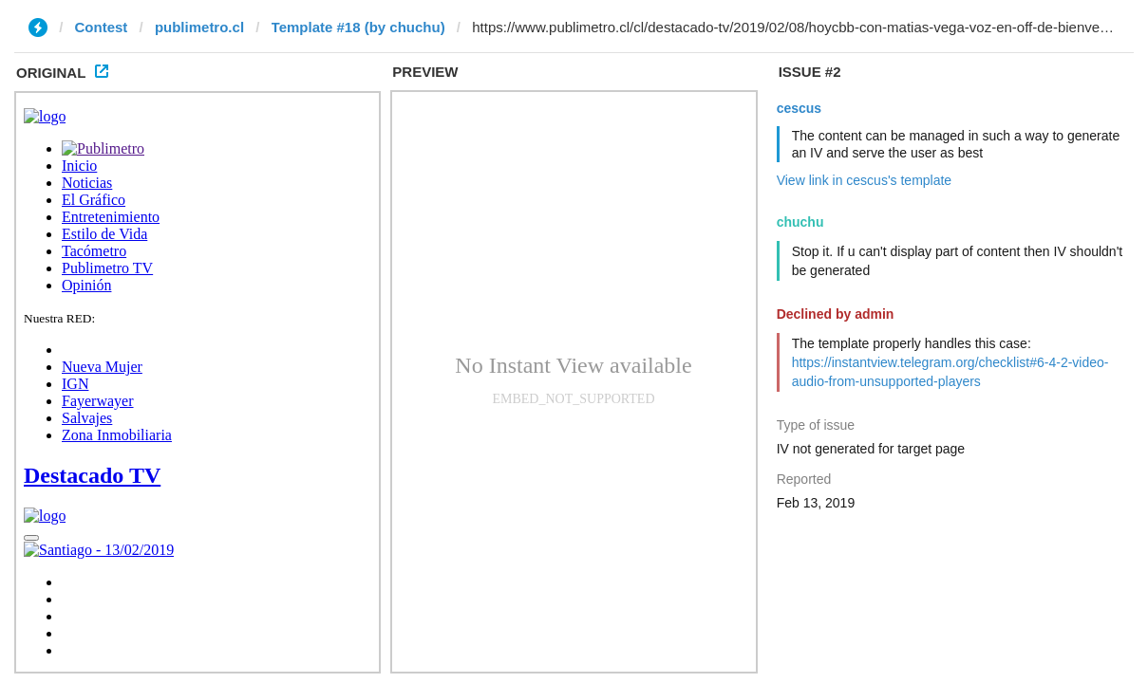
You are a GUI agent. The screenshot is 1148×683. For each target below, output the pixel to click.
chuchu (800, 222)
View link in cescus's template (864, 180)
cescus (799, 108)
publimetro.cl (199, 27)
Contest (101, 27)
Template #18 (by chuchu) (358, 27)
